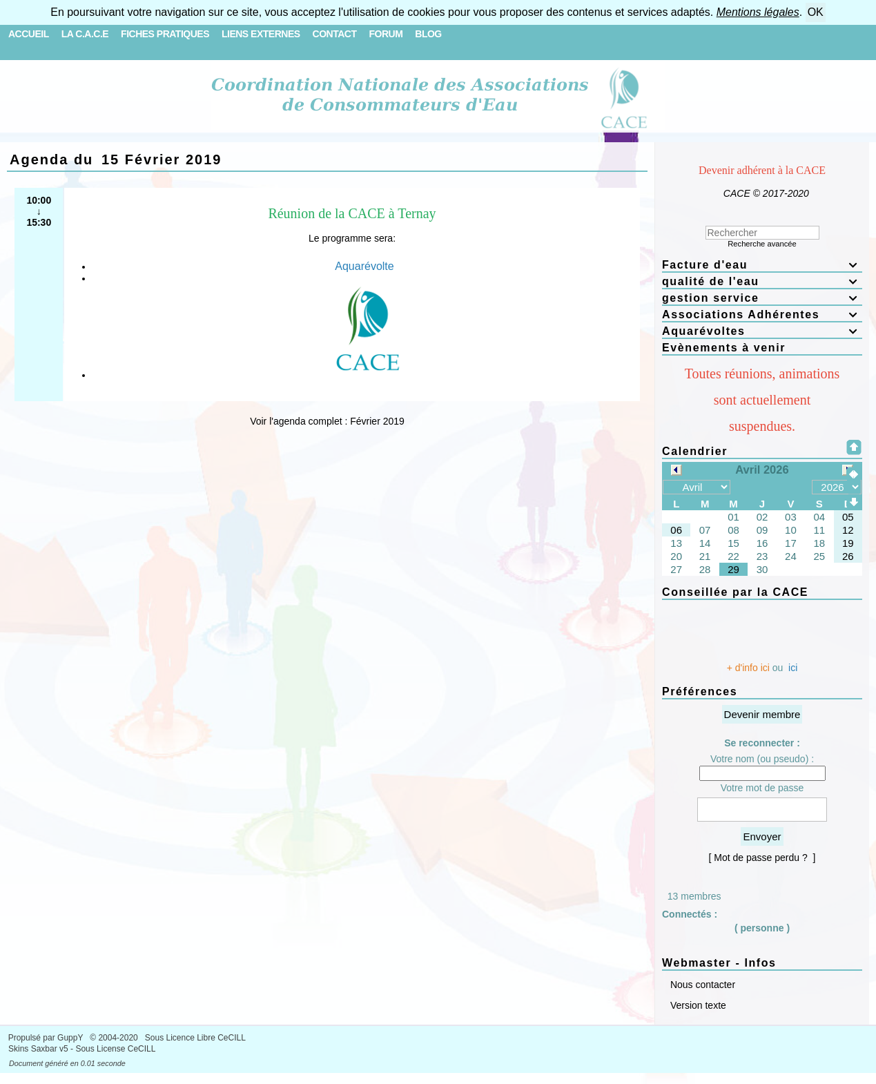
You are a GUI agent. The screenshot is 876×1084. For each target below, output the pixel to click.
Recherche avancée (762, 244)
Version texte (697, 1005)
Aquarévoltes (762, 331)
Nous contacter (701, 984)
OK (816, 12)
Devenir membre (762, 714)
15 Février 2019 (161, 159)
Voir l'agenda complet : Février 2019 (327, 421)
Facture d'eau (762, 265)
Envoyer (762, 836)
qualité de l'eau (762, 281)
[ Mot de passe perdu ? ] (762, 857)
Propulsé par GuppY (47, 1038)
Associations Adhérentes (762, 314)
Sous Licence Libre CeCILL (196, 1038)
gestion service (762, 298)
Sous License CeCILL (115, 1049)
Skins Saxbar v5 (38, 1049)
